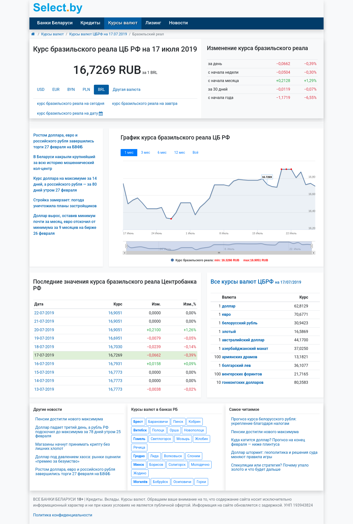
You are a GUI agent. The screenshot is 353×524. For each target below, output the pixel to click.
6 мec (162, 152)
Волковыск (173, 456)
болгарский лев (236, 365)
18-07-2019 (44, 347)
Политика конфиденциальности (62, 515)
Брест (138, 422)
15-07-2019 (44, 372)
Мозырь (183, 439)
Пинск (178, 422)
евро (226, 314)
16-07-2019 (44, 363)
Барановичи (158, 422)
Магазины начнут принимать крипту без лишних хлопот (72, 446)
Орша (174, 430)
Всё (195, 152)
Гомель (139, 439)
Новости (178, 23)
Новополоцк (194, 430)
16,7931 (115, 363)
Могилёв (140, 482)
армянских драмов (239, 357)
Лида (154, 456)
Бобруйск (160, 482)
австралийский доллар (243, 340)
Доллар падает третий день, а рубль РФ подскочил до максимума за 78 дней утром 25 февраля (78, 431)
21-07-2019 (44, 321)
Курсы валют (123, 23)
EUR (55, 89)
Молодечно (200, 465)
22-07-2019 (44, 313)
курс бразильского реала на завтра (144, 103)
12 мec (179, 152)
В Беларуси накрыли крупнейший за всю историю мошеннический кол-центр (64, 162)
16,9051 (115, 313)
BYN (71, 89)
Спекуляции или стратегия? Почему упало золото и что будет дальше (270, 467)
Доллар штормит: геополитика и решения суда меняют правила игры (274, 454)
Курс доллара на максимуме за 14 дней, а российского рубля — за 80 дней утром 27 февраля (65, 184)
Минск (138, 465)
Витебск (140, 430)
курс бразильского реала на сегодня (70, 103)
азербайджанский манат (245, 348)
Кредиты (90, 23)
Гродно (139, 456)
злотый (229, 331)
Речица (139, 447)
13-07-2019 (44, 389)
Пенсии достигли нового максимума (69, 419)
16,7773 (115, 372)
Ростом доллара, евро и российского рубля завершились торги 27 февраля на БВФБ (63, 141)
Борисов (156, 465)
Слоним (194, 456)
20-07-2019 (44, 330)
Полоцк (158, 430)
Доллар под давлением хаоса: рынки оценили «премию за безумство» (78, 459)
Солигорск (177, 465)
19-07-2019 (44, 338)
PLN (86, 89)
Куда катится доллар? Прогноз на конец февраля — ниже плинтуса (268, 442)
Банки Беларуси (55, 23)
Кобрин (195, 422)
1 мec (129, 152)
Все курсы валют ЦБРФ (256, 281)
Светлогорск (161, 439)
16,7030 (115, 347)
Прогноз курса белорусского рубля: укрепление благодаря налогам (263, 421)
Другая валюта (126, 89)
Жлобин (201, 439)
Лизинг (153, 23)
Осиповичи (182, 482)
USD (40, 89)
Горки (201, 482)
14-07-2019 (44, 380)
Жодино (139, 473)
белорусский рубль (240, 323)
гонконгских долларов (243, 382)
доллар (229, 306)
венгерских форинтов (242, 374)
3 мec (145, 152)
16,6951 (115, 338)
